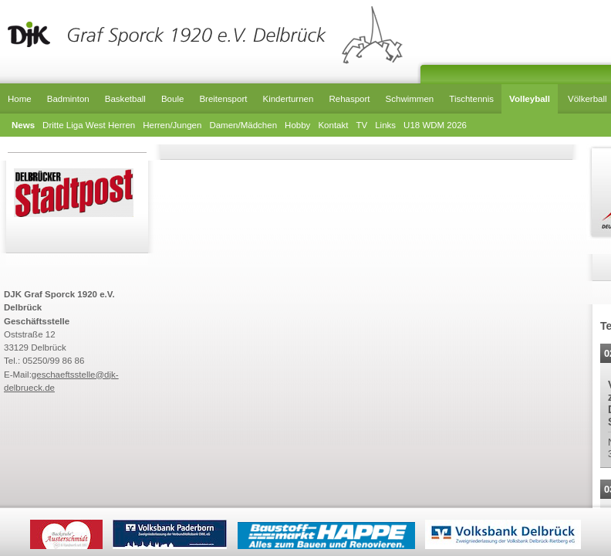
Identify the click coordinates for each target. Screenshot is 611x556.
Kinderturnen (287, 98)
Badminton (68, 98)
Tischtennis (471, 98)
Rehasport (349, 98)
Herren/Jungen (172, 125)
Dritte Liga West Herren (88, 125)
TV (361, 125)
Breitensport (223, 98)
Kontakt (333, 125)
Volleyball (529, 98)
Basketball (125, 98)
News (23, 125)
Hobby (297, 125)
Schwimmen (410, 98)
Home (20, 98)
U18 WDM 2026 (435, 125)
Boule (172, 98)
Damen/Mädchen (243, 125)
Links (385, 125)
